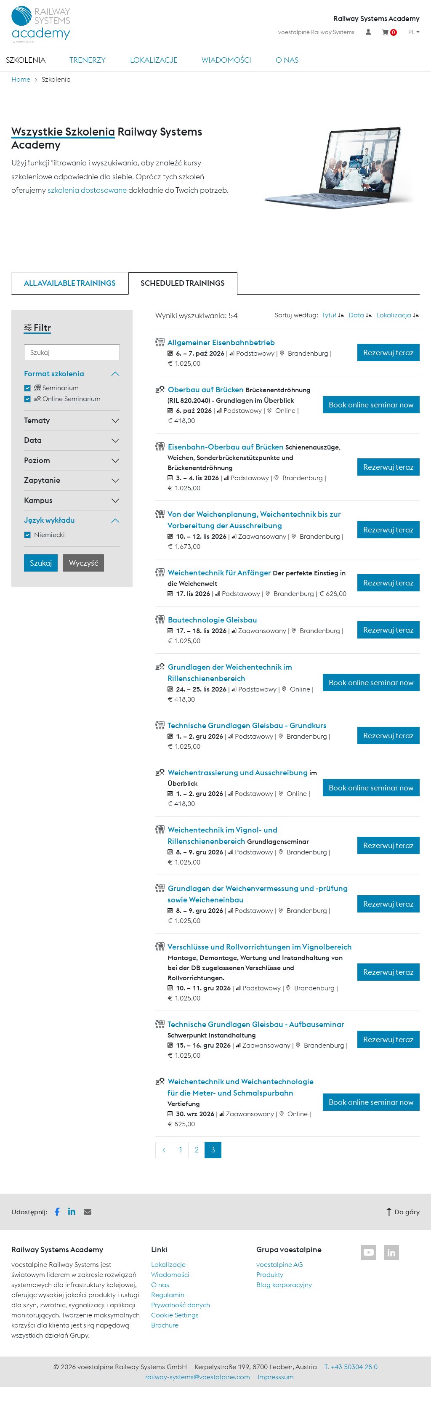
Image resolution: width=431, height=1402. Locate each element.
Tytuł (329, 315)
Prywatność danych (180, 1305)
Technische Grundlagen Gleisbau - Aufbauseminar (255, 1024)
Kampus (38, 500)
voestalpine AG (279, 1264)
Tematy (37, 420)
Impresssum (276, 1377)
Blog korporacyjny (284, 1284)
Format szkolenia (54, 373)
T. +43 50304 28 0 (351, 1366)
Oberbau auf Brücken (205, 389)
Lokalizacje (154, 60)
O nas (287, 60)
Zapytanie (42, 480)
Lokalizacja (393, 315)
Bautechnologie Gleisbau (211, 620)
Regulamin (167, 1294)
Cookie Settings (175, 1315)
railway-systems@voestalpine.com (197, 1377)
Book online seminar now (371, 405)
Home (20, 79)
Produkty (269, 1274)
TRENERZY (87, 60)
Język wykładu (49, 520)
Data (33, 440)
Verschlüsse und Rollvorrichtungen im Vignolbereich (259, 947)
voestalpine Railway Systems (316, 32)
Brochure (164, 1325)
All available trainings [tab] (70, 283)
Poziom (37, 460)
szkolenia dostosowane (87, 190)
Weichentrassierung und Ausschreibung (237, 772)
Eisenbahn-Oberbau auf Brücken (225, 447)
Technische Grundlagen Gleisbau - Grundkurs (246, 725)
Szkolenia (25, 60)
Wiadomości (226, 60)
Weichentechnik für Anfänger (219, 572)
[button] (57, 1211)
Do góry (403, 1212)
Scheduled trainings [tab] (183, 283)
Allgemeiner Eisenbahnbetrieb (220, 342)
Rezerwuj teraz (388, 352)
